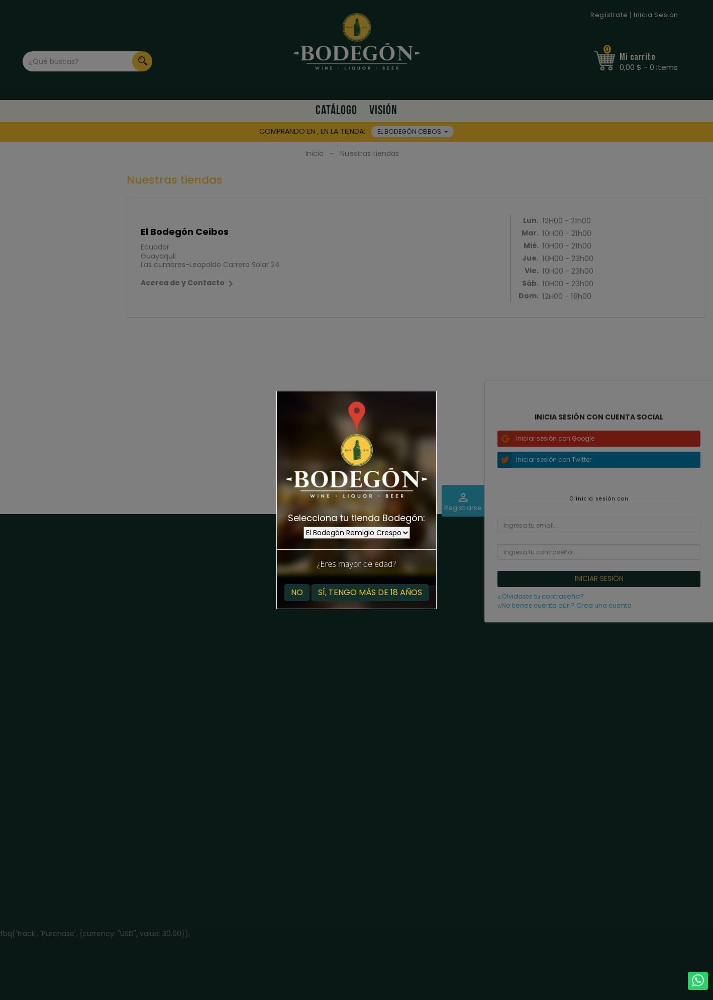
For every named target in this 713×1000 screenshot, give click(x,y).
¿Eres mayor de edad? (356, 563)
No (297, 592)
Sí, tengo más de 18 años (370, 592)
